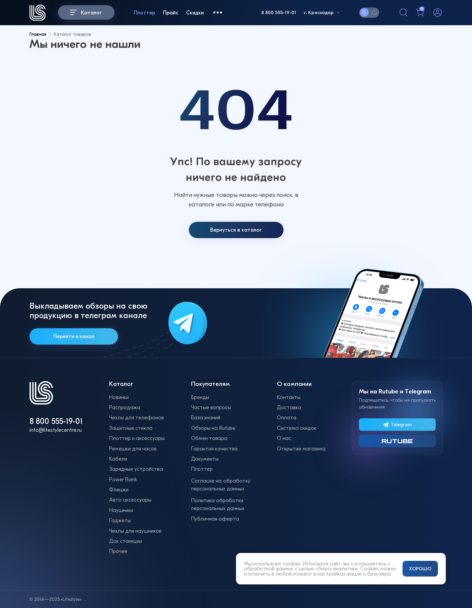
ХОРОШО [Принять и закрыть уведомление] (420, 568)
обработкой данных (268, 568)
